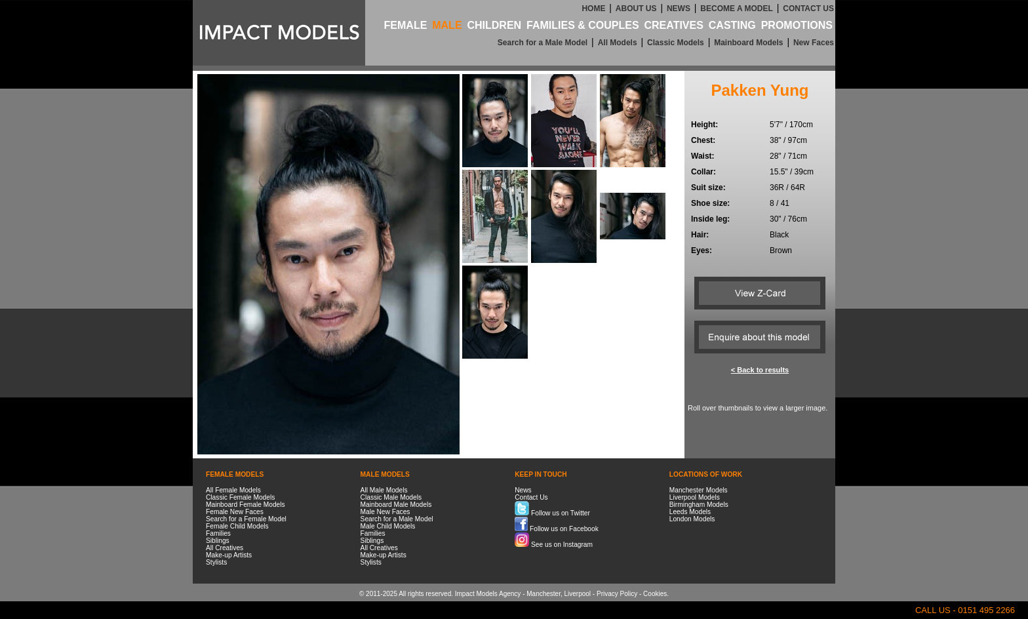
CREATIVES (673, 25)
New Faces (813, 42)
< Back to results (760, 370)
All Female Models (233, 490)
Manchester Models (698, 490)
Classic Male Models (391, 497)
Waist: (703, 156)
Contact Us (531, 497)
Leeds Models (690, 511)
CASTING (732, 25)
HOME (593, 8)
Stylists (216, 562)
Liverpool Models (694, 497)
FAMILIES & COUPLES (582, 25)
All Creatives (224, 547)
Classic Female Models (240, 497)
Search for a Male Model (542, 42)
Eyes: (701, 250)
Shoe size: (710, 203)
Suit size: (708, 187)
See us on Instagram (554, 544)
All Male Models (384, 490)
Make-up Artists (229, 555)
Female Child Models (237, 526)
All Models (617, 42)
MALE (447, 25)
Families (218, 533)
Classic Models (675, 42)
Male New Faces (385, 511)
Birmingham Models (698, 504)
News (523, 490)
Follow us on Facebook (557, 528)
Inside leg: (710, 219)
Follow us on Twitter (552, 513)
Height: (704, 124)
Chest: (703, 140)
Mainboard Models (748, 42)
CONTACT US (808, 8)
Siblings (217, 540)
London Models (692, 519)
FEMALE (405, 25)
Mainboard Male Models (396, 504)
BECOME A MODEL (736, 8)
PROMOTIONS (797, 25)
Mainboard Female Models (245, 504)
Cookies (655, 593)
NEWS (678, 8)
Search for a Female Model (246, 519)
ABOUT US (636, 8)
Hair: (700, 234)
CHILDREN (494, 25)
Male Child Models (388, 526)
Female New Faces (235, 511)
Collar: (703, 171)
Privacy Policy (617, 593)
